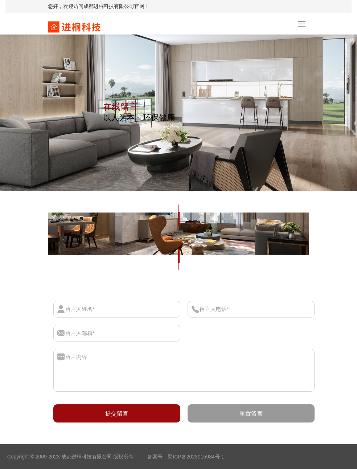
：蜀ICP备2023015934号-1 (193, 457)
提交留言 (116, 414)
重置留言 (251, 414)
